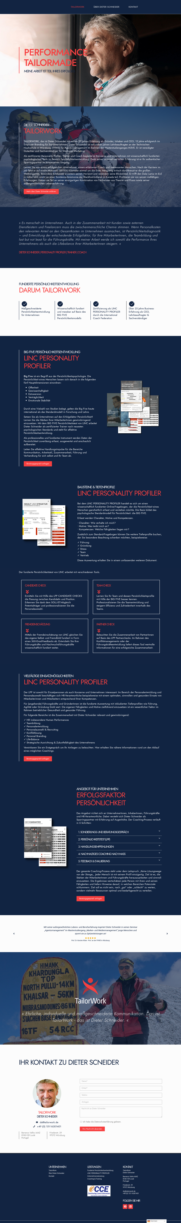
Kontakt (133, 6)
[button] (119, 832)
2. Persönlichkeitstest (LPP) (94, 840)
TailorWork (77, 6)
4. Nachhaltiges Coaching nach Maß (101, 854)
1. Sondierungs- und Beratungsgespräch (103, 832)
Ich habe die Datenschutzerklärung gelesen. (102, 1123)
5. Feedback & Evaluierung (94, 861)
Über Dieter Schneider (106, 6)
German (152, 1221)
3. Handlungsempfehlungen (96, 847)
